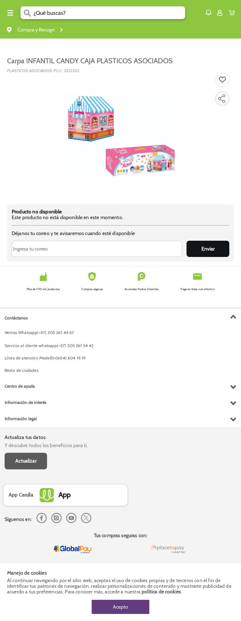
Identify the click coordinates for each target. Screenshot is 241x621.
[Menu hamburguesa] (10, 12)
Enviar (207, 249)
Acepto (120, 607)
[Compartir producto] (221, 98)
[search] (109, 12)
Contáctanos (16, 318)
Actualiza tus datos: (25, 437)
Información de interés (25, 402)
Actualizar (25, 461)
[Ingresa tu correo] (97, 249)
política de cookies (161, 591)
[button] (208, 12)
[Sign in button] (220, 13)
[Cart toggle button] (233, 13)
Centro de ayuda (20, 386)
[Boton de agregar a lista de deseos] (222, 80)
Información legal (21, 418)
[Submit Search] (27, 12)
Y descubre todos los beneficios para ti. (46, 445)
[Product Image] (120, 135)
